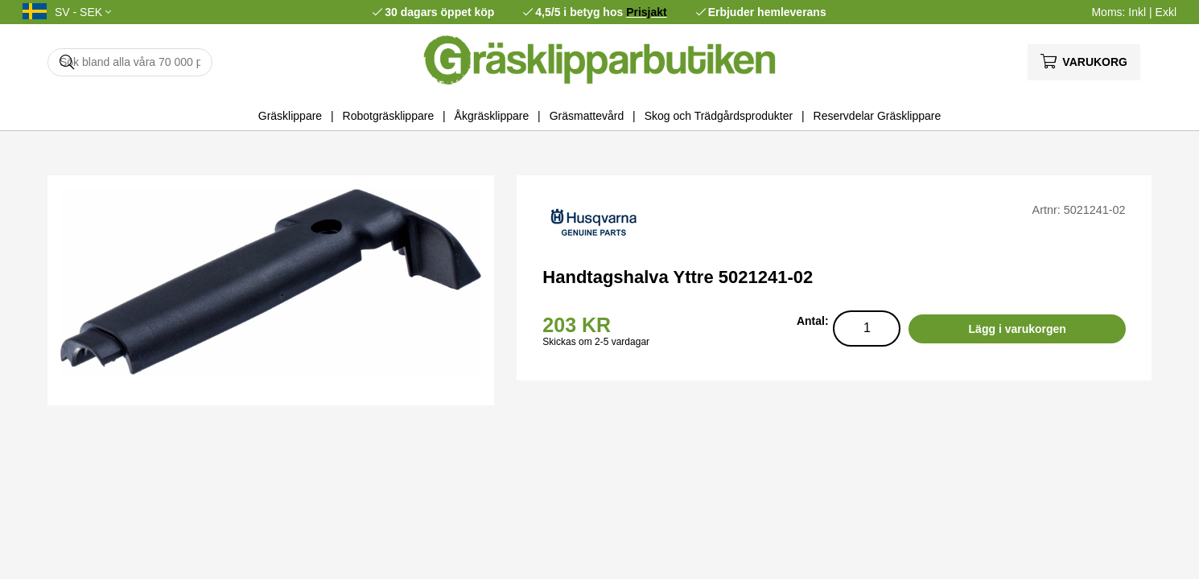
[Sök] (129, 62)
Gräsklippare (290, 115)
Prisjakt (646, 12)
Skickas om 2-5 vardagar (595, 341)
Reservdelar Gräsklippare (877, 115)
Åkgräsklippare (492, 115)
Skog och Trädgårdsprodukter (719, 115)
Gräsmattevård (587, 115)
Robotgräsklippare (389, 115)
